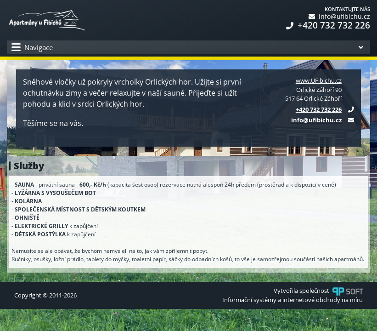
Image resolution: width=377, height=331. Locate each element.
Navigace (32, 47)
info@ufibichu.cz (339, 16)
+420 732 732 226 (328, 25)
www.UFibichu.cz (319, 80)
